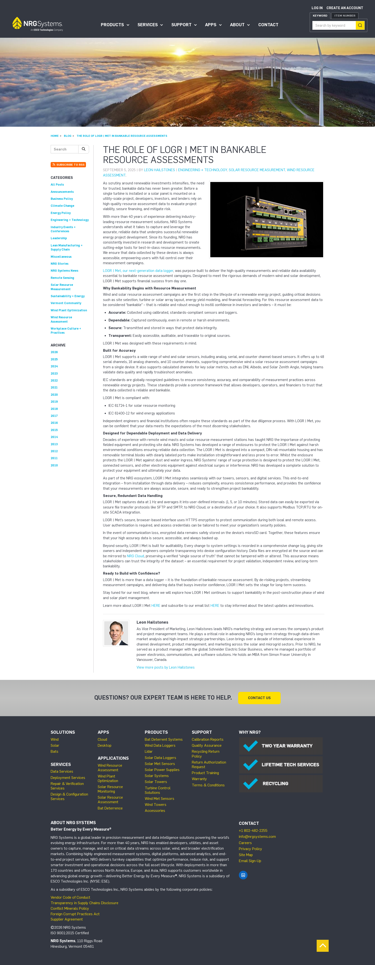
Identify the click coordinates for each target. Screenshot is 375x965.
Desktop (104, 745)
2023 (54, 373)
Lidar (149, 751)
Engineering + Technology (202, 170)
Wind (55, 739)
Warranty (199, 779)
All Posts (57, 184)
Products (112, 24)
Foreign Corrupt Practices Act (75, 914)
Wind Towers (155, 804)
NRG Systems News (64, 270)
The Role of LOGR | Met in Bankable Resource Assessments (122, 136)
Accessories (155, 810)
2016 (54, 423)
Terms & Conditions (208, 785)
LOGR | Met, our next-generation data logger (138, 271)
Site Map (246, 854)
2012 (54, 451)
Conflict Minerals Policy (70, 908)
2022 (54, 380)
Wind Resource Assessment (110, 767)
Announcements (62, 192)
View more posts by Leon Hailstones (166, 667)
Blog (67, 136)
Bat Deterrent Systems (164, 739)
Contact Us (259, 698)
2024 (54, 366)
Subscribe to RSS (68, 164)
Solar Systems (157, 775)
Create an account (345, 8)
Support (181, 24)
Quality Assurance (207, 745)
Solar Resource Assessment (110, 799)
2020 (54, 394)
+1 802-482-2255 (253, 830)
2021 (54, 387)
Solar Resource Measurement (257, 170)
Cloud (102, 739)
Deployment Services (68, 777)
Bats (54, 751)
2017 (54, 416)
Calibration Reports (208, 739)
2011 (54, 458)
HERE (155, 605)
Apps (210, 24)
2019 (54, 401)
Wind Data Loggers (160, 745)
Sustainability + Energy (68, 296)
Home (55, 136)
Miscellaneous (61, 256)
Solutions (63, 732)
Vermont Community (66, 303)
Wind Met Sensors (159, 798)
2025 (54, 359)
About (237, 24)
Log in (317, 8)
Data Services (62, 771)
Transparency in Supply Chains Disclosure (84, 903)
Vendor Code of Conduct (70, 897)
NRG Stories (59, 263)
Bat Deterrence (110, 808)
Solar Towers (156, 781)
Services (148, 24)
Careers (245, 842)
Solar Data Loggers (160, 757)
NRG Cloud (135, 556)
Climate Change (62, 205)
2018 (54, 409)
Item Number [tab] (344, 15)
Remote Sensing (62, 278)
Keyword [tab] (320, 15)
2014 (54, 437)
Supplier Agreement (67, 919)
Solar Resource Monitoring (110, 789)
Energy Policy (61, 213)
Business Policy (62, 199)
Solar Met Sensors (160, 763)
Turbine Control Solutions (157, 790)
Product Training (205, 773)
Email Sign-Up (250, 860)
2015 (54, 430)
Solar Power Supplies (162, 769)
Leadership (59, 238)
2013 (54, 444)
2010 (54, 465)
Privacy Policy (250, 848)
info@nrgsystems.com (257, 836)
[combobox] (338, 25)
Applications (113, 758)
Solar (55, 745)
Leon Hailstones (159, 170)
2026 (54, 352)
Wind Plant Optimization (69, 310)
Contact (268, 24)
